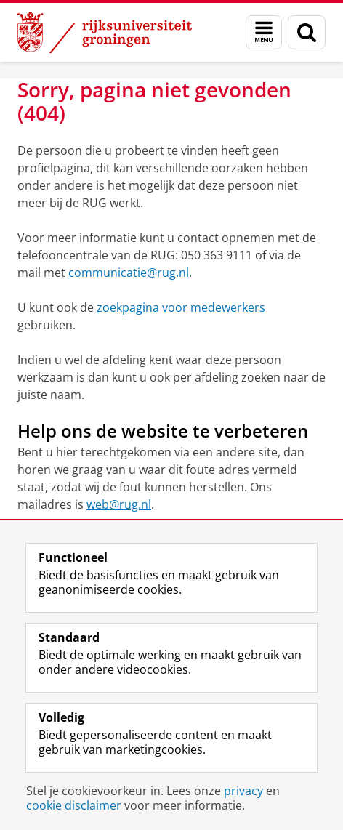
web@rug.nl (118, 504)
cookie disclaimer (73, 805)
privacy (243, 791)
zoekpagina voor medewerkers (181, 307)
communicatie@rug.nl (128, 273)
